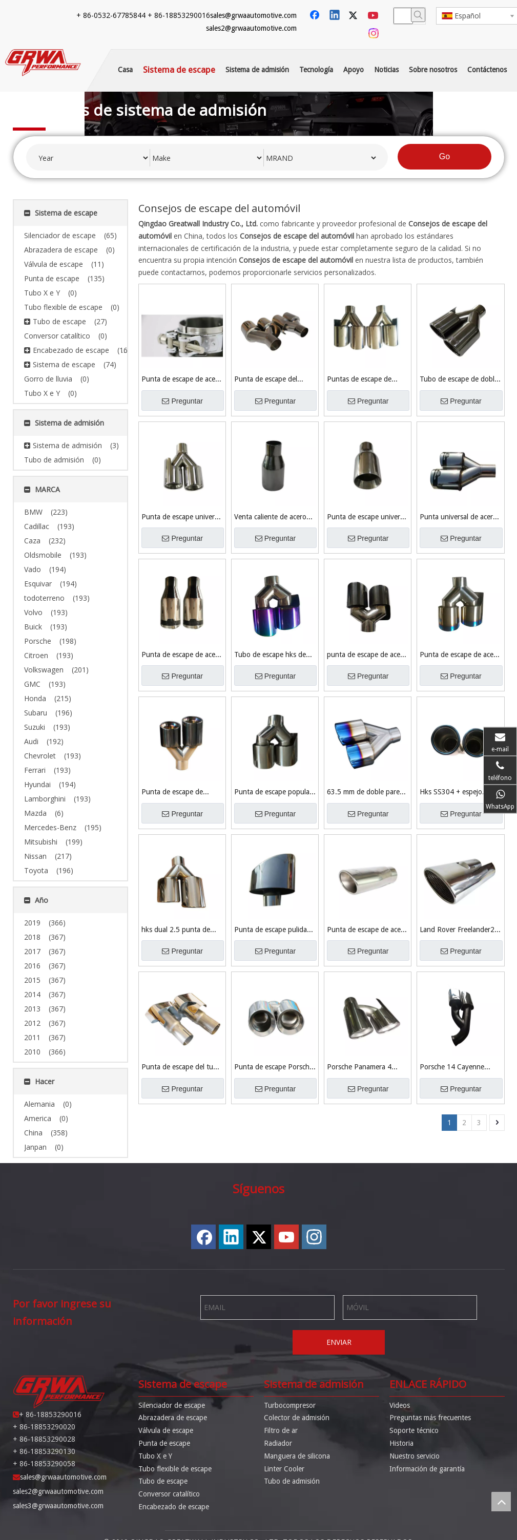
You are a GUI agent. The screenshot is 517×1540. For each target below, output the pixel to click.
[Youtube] (374, 16)
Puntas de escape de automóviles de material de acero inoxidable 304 (364, 380)
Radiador (278, 1443)
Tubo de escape (163, 1481)
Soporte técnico (414, 1430)
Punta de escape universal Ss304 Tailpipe (182, 517)
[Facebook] (315, 16)
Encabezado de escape (173, 1507)
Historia (401, 1443)
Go (444, 156)
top (501, 1501)
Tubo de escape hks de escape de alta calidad (270, 655)
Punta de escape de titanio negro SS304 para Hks (180, 792)
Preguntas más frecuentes (430, 1418)
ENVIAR (338, 1342)
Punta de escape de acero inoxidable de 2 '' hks (181, 655)
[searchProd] (403, 16)
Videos (399, 1405)
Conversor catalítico (169, 1494)
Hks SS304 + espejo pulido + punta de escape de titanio (459, 792)
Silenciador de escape (171, 1405)
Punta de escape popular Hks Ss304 (273, 792)
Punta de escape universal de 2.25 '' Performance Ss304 (367, 517)
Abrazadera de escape (172, 1418)
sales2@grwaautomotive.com (251, 28)
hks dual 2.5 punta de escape (175, 930)
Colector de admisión (296, 1418)
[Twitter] (354, 16)
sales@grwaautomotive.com (253, 15)
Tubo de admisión (292, 1481)
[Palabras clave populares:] (418, 15)
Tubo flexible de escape (175, 1469)
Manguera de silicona (297, 1456)
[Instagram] (374, 33)
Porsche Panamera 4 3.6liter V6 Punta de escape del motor (359, 1067)
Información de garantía (427, 1469)
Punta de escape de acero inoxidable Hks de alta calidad (460, 655)
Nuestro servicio (414, 1456)
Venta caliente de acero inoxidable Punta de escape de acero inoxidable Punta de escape (270, 517)
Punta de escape (164, 1443)
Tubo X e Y (155, 1456)
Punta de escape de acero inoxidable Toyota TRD (367, 930)
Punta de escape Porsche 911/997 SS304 (273, 1067)
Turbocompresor (290, 1405)
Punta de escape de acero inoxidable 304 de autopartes (181, 380)
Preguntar (182, 401)
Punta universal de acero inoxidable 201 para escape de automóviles (458, 517)
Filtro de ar (281, 1430)
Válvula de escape (165, 1430)
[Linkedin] (335, 16)
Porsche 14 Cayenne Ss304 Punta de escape (456, 1067)
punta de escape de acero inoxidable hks (367, 655)
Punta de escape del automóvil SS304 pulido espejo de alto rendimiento (271, 380)
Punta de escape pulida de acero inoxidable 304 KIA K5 (271, 930)
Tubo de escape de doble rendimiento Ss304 (459, 380)
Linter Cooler (284, 1469)
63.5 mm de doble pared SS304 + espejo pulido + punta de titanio (365, 792)
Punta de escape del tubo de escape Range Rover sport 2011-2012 (181, 1067)
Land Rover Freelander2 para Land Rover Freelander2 (457, 930)
